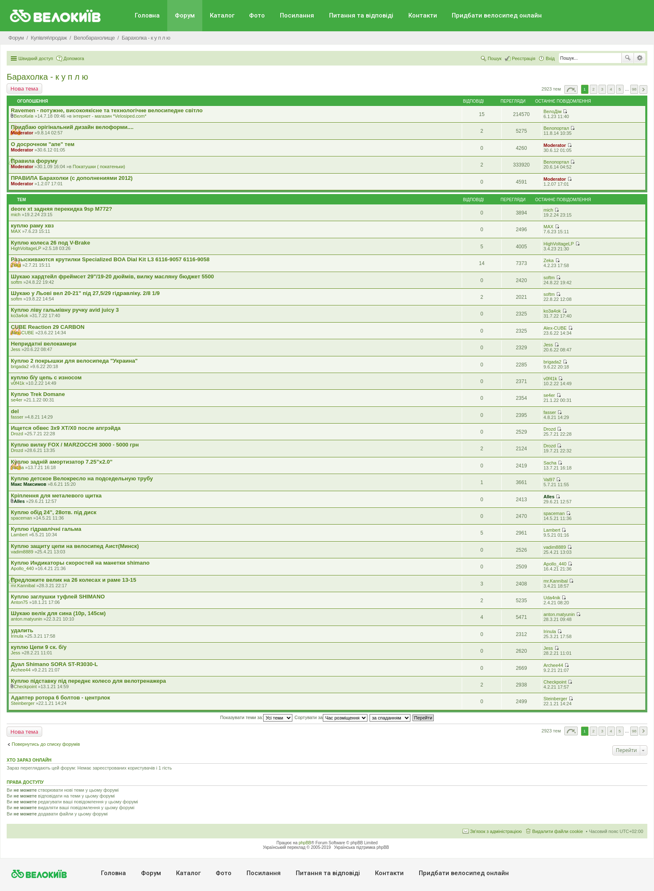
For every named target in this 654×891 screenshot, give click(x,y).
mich (15, 214)
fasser (17, 416)
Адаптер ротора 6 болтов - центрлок (60, 697)
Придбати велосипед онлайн (497, 15)
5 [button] (620, 89)
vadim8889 (22, 551)
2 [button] (593, 89)
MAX (16, 231)
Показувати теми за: (256, 717)
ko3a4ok (19, 315)
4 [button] (611, 89)
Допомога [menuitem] (73, 58)
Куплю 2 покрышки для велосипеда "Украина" (74, 361)
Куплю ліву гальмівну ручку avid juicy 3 (65, 310)
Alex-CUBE (22, 332)
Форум (185, 15)
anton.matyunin (26, 618)
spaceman (21, 517)
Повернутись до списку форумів (46, 744)
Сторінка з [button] (571, 89)
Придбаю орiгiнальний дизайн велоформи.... (72, 127)
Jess (15, 349)
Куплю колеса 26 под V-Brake (50, 243)
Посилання (297, 15)
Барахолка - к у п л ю (47, 76)
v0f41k (17, 383)
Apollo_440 (22, 568)
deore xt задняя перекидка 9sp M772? (61, 209)
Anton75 (19, 602)
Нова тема (24, 88)
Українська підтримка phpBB (361, 847)
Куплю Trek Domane (38, 394)
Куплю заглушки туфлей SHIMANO (58, 596)
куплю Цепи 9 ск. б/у (38, 647)
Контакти (422, 15)
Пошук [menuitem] (494, 58)
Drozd (17, 433)
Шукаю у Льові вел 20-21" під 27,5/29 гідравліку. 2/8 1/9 (85, 293)
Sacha (17, 467)
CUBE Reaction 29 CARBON (48, 327)
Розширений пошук (639, 58)
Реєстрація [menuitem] (523, 58)
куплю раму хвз (32, 225)
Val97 (549, 479)
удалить (22, 630)
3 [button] (602, 89)
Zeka (16, 265)
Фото (257, 15)
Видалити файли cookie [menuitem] (557, 831)
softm (16, 282)
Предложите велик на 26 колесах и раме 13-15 (73, 580)
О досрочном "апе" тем (42, 144)
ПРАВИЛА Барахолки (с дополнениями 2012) (72, 178)
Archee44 (20, 669)
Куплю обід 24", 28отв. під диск (53, 512)
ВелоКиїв (23, 116)
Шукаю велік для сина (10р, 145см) (58, 613)
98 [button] (634, 89)
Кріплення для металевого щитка (56, 495)
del (15, 411)
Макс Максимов (28, 484)
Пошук (627, 58)
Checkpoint (25, 686)
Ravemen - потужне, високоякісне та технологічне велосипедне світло (107, 110)
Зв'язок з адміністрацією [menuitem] (496, 831)
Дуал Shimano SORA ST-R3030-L (54, 664)
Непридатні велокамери (43, 344)
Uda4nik (551, 597)
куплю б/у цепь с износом (46, 377)
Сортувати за (330, 717)
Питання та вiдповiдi (361, 15)
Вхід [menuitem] (550, 58)
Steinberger (23, 703)
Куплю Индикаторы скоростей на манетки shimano (80, 563)
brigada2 (20, 366)
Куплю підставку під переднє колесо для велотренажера (88, 681)
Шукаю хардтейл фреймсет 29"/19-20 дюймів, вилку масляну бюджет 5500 (112, 276)
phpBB (305, 843)
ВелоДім (552, 111)
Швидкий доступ (35, 58)
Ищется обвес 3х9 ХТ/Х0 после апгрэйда (66, 428)
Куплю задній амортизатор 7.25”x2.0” (62, 462)
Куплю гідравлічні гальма (46, 529)
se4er (17, 399)
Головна (147, 15)
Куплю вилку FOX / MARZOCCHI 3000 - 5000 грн (75, 445)
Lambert (19, 534)
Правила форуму (34, 161)
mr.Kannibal (23, 585)
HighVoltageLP (26, 248)
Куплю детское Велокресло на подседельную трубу (82, 478)
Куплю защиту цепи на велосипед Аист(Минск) (75, 546)
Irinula (17, 636)
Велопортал (556, 128)
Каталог (222, 15)
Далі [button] (643, 89)
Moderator (22, 132)
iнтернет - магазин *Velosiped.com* (109, 116)
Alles (19, 501)
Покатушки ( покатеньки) (99, 166)
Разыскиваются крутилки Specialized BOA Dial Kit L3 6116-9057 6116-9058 (110, 259)
